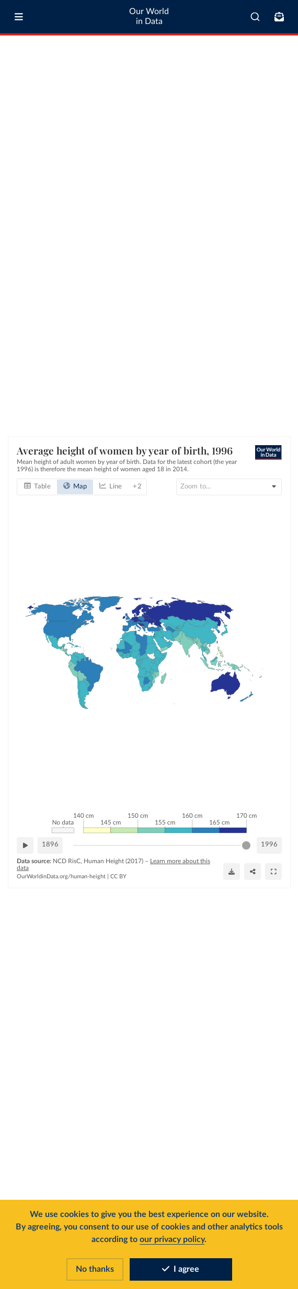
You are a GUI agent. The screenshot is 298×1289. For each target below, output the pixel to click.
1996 (269, 844)
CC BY (118, 876)
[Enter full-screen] (273, 871)
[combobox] (255, 16)
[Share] (252, 871)
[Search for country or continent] (229, 487)
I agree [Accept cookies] (180, 1269)
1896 (50, 844)
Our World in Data (149, 16)
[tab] (37, 487)
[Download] (231, 871)
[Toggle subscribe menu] (279, 16)
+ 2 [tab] (136, 486)
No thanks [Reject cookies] (95, 1269)
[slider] (246, 845)
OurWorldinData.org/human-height (61, 876)
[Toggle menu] (18, 16)
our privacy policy (172, 1239)
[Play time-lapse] (25, 845)
